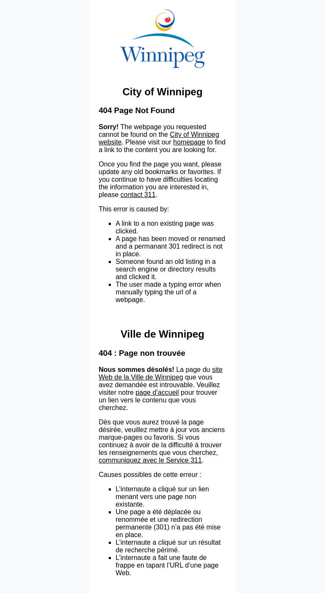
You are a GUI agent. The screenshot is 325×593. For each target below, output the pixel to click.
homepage (189, 142)
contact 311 (138, 194)
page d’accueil (157, 392)
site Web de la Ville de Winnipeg (161, 373)
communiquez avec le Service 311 (150, 460)
